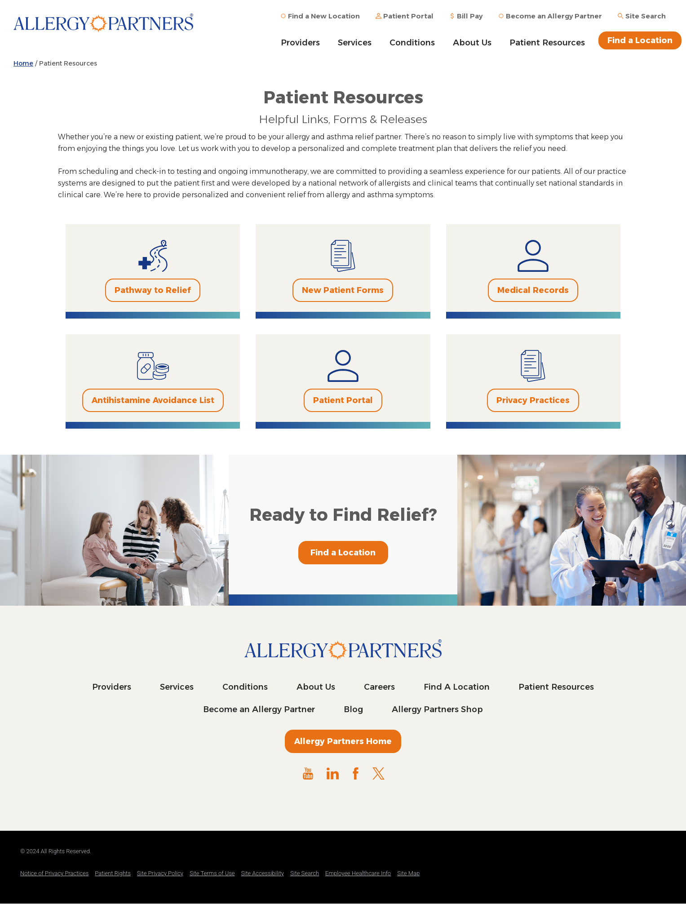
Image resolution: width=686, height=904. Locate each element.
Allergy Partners (103, 29)
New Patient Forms (343, 290)
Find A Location (457, 687)
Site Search (304, 873)
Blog (353, 709)
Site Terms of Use (212, 873)
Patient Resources (547, 42)
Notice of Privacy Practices (54, 873)
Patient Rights (113, 873)
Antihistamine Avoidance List (153, 400)
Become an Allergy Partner (259, 709)
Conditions (412, 42)
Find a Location (640, 40)
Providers (300, 42)
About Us (472, 42)
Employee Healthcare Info (358, 873)
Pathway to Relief (153, 290)
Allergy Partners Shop (437, 709)
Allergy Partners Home (343, 741)
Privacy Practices (533, 400)
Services (355, 42)
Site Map (408, 873)
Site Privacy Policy (160, 873)
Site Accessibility (262, 873)
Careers (379, 687)
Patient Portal (343, 400)
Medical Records (533, 290)
